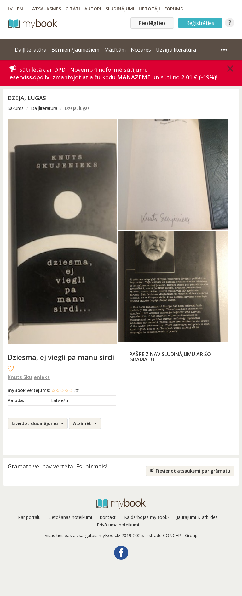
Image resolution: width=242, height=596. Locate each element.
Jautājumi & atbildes (197, 517)
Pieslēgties (152, 23)
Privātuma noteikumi (118, 525)
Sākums (16, 108)
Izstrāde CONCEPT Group (171, 535)
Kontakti (108, 517)
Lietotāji (149, 9)
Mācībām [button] (115, 49)
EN (20, 9)
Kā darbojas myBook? (146, 517)
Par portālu (29, 517)
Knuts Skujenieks (29, 377)
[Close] (230, 69)
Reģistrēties (200, 23)
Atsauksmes (46, 9)
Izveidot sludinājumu (38, 423)
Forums (173, 9)
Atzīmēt (85, 423)
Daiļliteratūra (44, 108)
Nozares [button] (141, 49)
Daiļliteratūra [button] (30, 49)
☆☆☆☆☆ (65, 390)
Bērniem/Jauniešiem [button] (75, 49)
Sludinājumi (120, 9)
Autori (92, 9)
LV (10, 9)
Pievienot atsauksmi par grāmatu (190, 471)
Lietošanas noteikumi (70, 517)
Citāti (73, 9)
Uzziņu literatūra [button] (176, 49)
